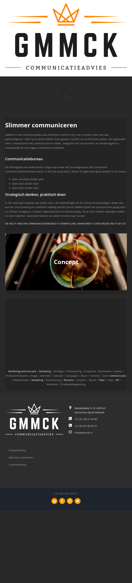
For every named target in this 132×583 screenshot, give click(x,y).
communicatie (118, 375)
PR (117, 380)
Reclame (69, 380)
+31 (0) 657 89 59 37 (85, 426)
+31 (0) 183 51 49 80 (85, 419)
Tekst (102, 380)
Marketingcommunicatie (22, 371)
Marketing (45, 371)
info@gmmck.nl (83, 432)
